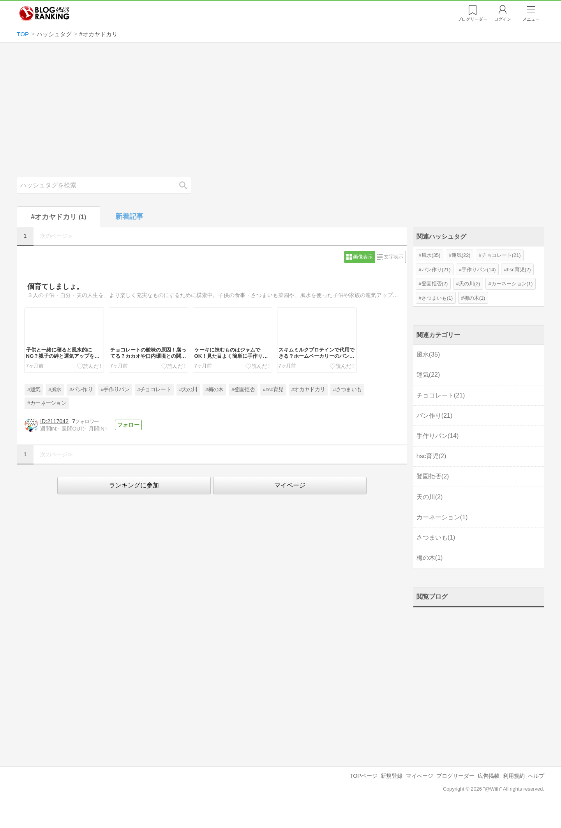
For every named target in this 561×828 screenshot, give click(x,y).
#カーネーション (46, 403)
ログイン (502, 19)
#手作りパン (115, 389)
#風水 (55, 389)
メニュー (531, 19)
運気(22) (461, 255)
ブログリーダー (455, 776)
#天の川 (188, 389)
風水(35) (431, 255)
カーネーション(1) (512, 284)
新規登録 (391, 776)
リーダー (472, 19)
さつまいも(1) (437, 298)
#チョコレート (154, 389)
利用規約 (514, 776)
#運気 (34, 389)
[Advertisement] (280, 109)
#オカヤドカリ (308, 389)
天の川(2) (469, 284)
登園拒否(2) (435, 284)
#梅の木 (214, 389)
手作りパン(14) (479, 269)
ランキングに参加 (134, 485)
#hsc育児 (273, 389)
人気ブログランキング (44, 13)
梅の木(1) (474, 298)
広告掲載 (488, 776)
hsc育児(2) (519, 269)
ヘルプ (536, 776)
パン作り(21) (436, 269)
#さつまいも (347, 389)
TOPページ (364, 776)
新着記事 (129, 216)
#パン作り (81, 389)
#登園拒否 (243, 389)
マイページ (289, 485)
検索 (187, 185)
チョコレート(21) (501, 255)
